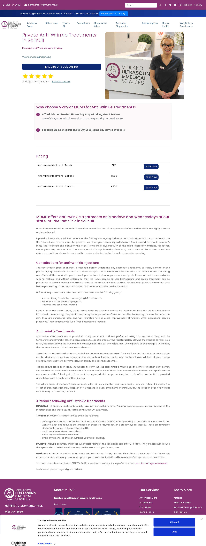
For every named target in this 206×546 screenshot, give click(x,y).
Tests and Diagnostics (122, 25)
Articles (187, 5)
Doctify (198, 5)
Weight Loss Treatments (186, 25)
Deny (174, 528)
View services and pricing (36, 57)
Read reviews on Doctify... (114, 13)
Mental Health (165, 25)
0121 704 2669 (11, 4)
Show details (45, 540)
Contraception (150, 23)
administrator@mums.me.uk (41, 4)
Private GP (66, 25)
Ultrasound (52, 23)
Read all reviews (61, 81)
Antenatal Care (32, 25)
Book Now (151, 166)
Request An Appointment (188, 507)
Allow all (174, 519)
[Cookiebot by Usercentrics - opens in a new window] (19, 540)
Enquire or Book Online (61, 67)
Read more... (60, 504)
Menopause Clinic (100, 25)
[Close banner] (201, 516)
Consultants (83, 23)
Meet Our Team (182, 502)
